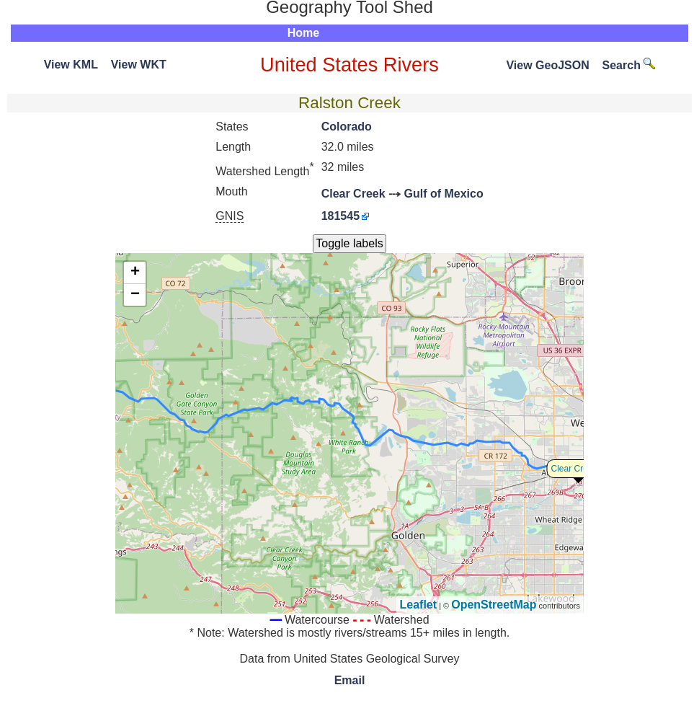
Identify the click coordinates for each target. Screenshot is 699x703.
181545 (340, 216)
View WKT (138, 64)
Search (629, 65)
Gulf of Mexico (444, 193)
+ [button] (135, 272)
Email (349, 680)
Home (303, 33)
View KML (71, 64)
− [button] (135, 295)
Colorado (346, 126)
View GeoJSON (547, 65)
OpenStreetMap (493, 604)
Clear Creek (353, 193)
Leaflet (418, 604)
